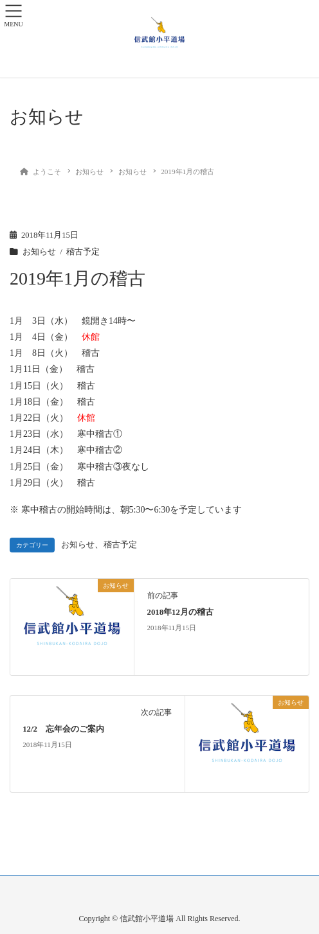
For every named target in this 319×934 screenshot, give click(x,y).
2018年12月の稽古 (180, 612)
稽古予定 (83, 251)
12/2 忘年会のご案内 (63, 729)
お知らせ (39, 251)
